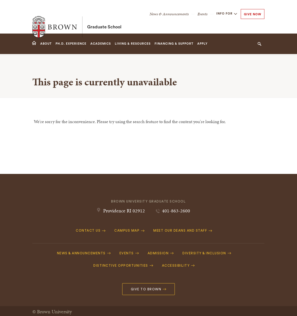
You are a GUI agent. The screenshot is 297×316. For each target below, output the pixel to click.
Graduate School (104, 17)
